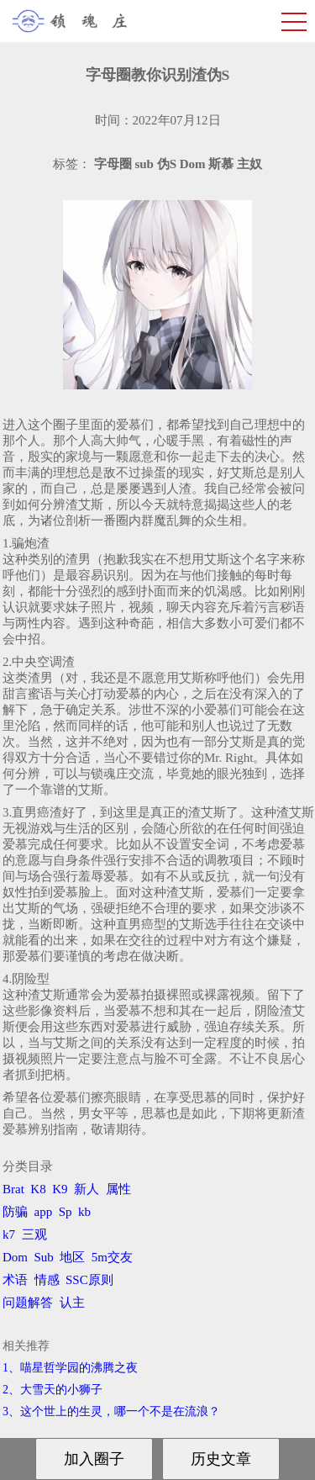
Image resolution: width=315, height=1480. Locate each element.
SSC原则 (89, 1280)
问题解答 (28, 1302)
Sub (44, 1257)
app (43, 1211)
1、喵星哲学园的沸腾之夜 (70, 1367)
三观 (34, 1234)
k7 (9, 1234)
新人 (86, 1189)
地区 (72, 1257)
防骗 (15, 1211)
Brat (13, 1189)
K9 (59, 1189)
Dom (15, 1257)
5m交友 (112, 1257)
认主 (72, 1302)
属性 (118, 1189)
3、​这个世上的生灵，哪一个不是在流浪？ (111, 1411)
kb (84, 1211)
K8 (37, 1189)
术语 (15, 1280)
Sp (65, 1211)
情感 (47, 1280)
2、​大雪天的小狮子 (52, 1389)
